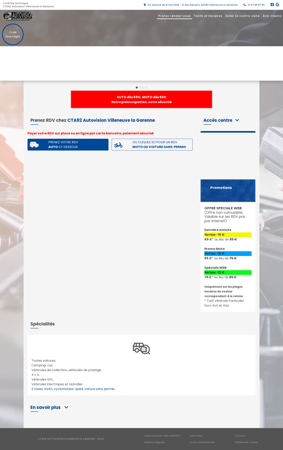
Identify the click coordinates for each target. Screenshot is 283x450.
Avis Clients (272, 16)
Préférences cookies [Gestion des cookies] (246, 442)
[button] (221, 120)
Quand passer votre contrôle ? (162, 435)
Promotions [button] (221, 187)
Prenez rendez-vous (174, 16)
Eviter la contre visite (242, 16)
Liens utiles (196, 435)
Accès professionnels (202, 442)
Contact (240, 435)
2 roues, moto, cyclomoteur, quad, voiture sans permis (73, 389)
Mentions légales (154, 442)
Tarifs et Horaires (208, 16)
